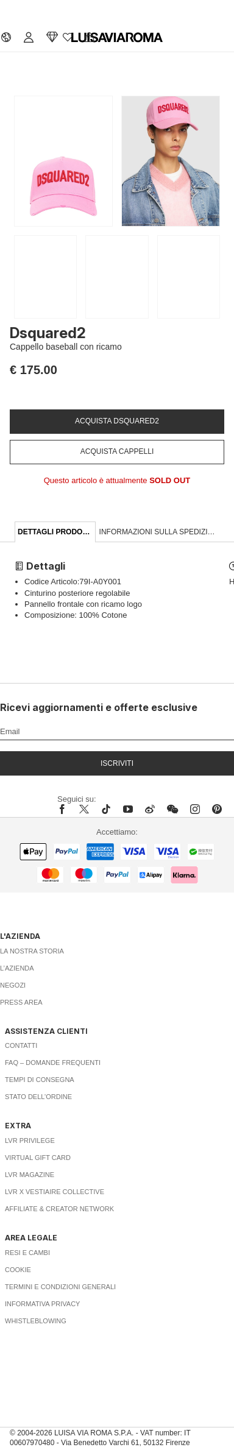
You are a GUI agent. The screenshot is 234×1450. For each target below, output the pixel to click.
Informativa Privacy (42, 1303)
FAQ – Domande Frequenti (53, 1062)
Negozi (13, 985)
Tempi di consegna (39, 1079)
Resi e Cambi (27, 1252)
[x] (84, 809)
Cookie (18, 1269)
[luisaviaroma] (117, 38)
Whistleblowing (35, 1320)
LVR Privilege (30, 1140)
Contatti (21, 1045)
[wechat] (172, 809)
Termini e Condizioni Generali (60, 1286)
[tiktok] (106, 809)
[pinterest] (217, 809)
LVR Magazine (29, 1174)
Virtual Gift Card (38, 1157)
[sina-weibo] (150, 809)
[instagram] (195, 809)
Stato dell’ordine (38, 1096)
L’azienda (17, 968)
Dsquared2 (48, 333)
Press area (21, 1002)
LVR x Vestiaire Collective (54, 1191)
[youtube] (128, 809)
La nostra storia (32, 951)
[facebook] (65, 809)
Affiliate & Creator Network (59, 1208)
